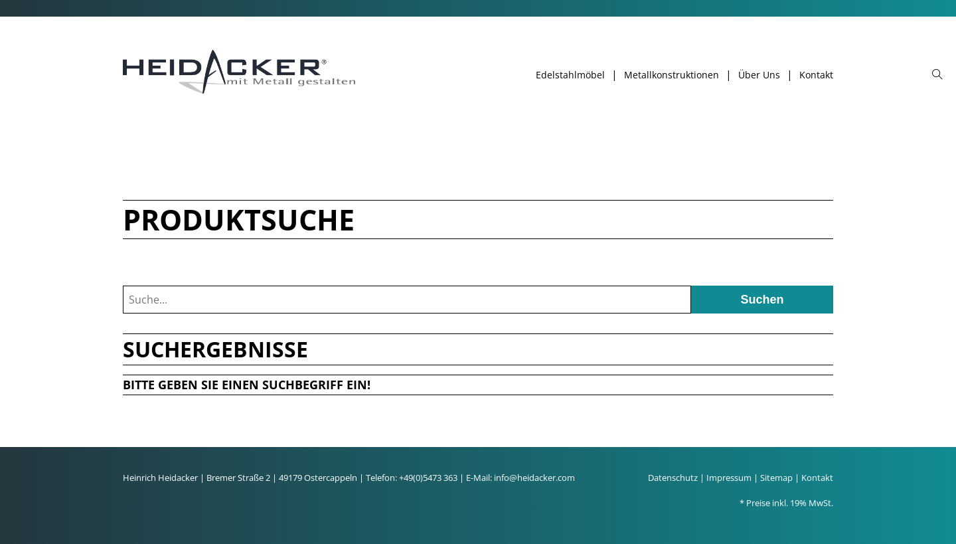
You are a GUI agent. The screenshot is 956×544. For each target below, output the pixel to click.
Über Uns (759, 75)
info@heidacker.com (534, 478)
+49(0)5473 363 (428, 478)
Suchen (761, 299)
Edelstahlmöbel (570, 75)
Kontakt (816, 75)
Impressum (729, 478)
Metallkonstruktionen (671, 75)
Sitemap (776, 478)
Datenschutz (673, 478)
